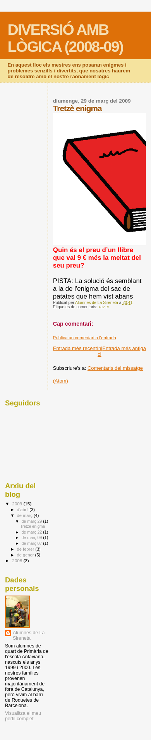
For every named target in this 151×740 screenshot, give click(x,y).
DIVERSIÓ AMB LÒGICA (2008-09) (65, 38)
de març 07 (32, 543)
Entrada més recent (75, 348)
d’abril (23, 509)
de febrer (26, 549)
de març (25, 515)
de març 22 (32, 532)
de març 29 (32, 521)
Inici (99, 351)
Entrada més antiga (124, 348)
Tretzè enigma (32, 526)
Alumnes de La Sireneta (29, 635)
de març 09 (32, 537)
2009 (17, 503)
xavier (103, 307)
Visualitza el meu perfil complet (23, 716)
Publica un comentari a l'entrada (84, 337)
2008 (17, 560)
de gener (26, 555)
